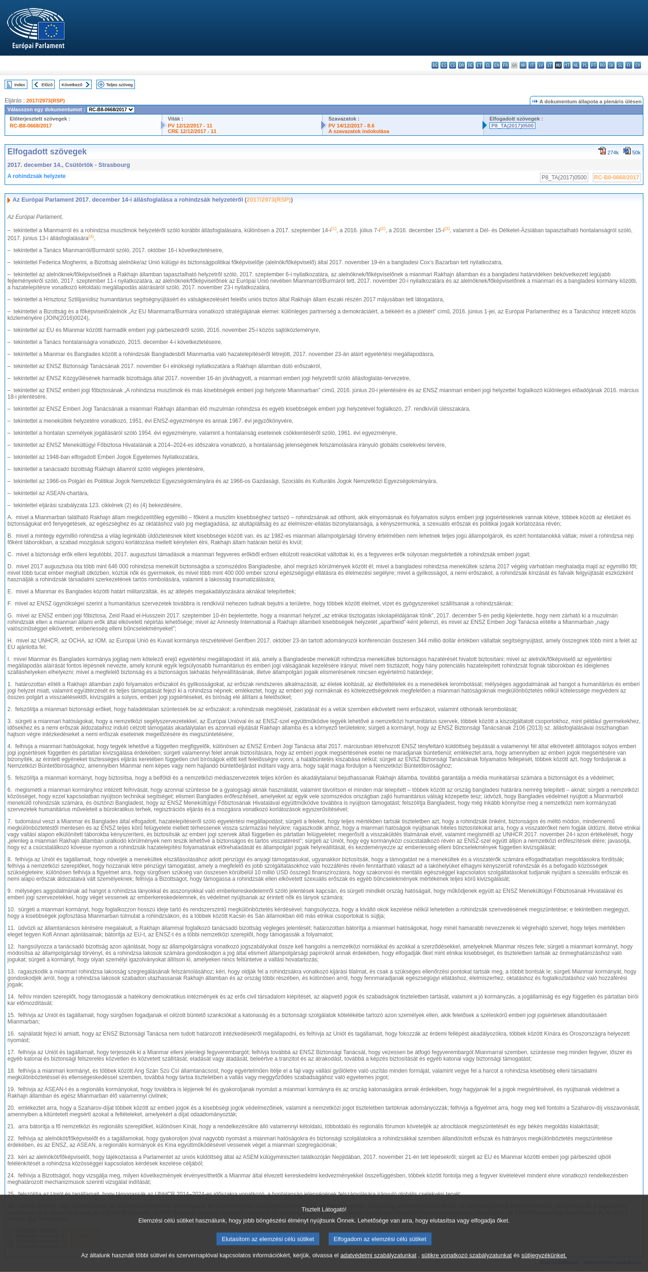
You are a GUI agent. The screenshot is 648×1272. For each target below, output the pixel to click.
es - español (443, 65)
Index (19, 84)
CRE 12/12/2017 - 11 (192, 131)
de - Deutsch (470, 65)
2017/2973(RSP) (45, 100)
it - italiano (531, 65)
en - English (496, 65)
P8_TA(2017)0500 (512, 125)
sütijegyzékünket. (544, 1266)
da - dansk (461, 65)
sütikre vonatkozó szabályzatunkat (466, 1266)
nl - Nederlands (575, 65)
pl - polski (584, 65)
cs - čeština (452, 65)
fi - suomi (628, 65)
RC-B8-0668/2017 (31, 125)
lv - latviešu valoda (540, 65)
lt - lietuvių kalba (549, 65)
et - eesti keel (479, 65)
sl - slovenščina (619, 65)
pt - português (593, 65)
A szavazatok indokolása (358, 131)
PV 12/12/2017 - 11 (190, 125)
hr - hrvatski (523, 65)
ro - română (602, 65)
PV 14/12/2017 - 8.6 (351, 125)
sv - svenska (637, 65)
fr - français (505, 65)
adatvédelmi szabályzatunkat (378, 1266)
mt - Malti (567, 65)
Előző (47, 84)
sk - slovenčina (611, 65)
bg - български (435, 65)
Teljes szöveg (119, 84)
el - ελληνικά (487, 65)
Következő (72, 84)
